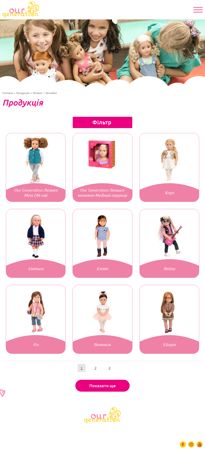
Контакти (181, 430)
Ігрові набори (100, 430)
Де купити (153, 430)
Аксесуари (68, 430)
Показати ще (102, 385)
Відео (128, 430)
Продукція (23, 92)
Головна (7, 92)
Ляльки (37, 92)
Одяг (44, 430)
